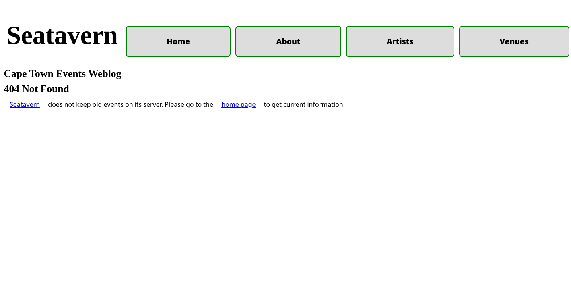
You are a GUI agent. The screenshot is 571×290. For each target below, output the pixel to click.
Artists (400, 41)
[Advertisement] (285, 140)
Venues (514, 41)
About (288, 41)
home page (238, 221)
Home (178, 41)
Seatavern (62, 35)
